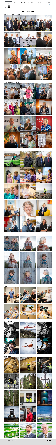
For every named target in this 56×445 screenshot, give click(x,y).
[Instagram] (49, 440)
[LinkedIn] (50, 440)
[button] (49, 4)
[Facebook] (47, 440)
